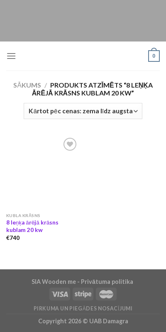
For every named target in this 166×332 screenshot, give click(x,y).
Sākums (27, 85)
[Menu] (11, 56)
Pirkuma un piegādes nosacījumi (83, 308)
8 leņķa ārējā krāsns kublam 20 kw (32, 226)
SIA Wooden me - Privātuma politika (83, 281)
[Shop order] (83, 111)
